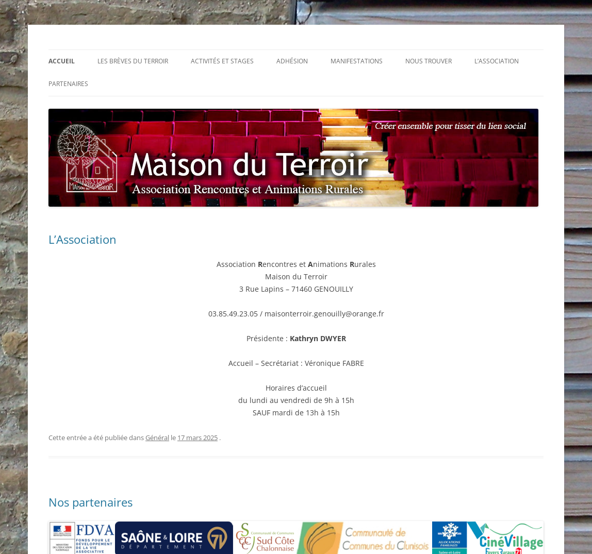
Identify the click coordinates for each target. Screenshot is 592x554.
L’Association (82, 239)
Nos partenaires (90, 502)
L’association (496, 61)
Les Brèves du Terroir (132, 61)
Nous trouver (428, 61)
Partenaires (68, 83)
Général (157, 437)
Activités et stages (222, 61)
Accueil (61, 61)
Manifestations (357, 61)
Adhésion (292, 61)
